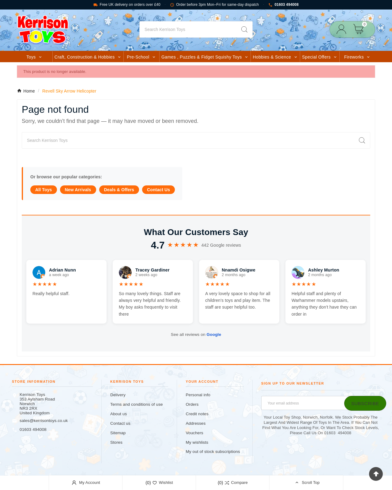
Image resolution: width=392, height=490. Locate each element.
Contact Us (158, 189)
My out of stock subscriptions (213, 451)
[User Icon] (343, 29)
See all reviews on (196, 334)
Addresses (195, 423)
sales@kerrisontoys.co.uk (44, 420)
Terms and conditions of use (136, 404)
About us (118, 414)
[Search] (188, 29)
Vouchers (194, 433)
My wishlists (197, 442)
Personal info (198, 395)
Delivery (118, 395)
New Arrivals (78, 189)
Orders (192, 404)
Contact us (120, 423)
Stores (116, 442)
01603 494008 (283, 4)
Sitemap (118, 433)
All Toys (43, 189)
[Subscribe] (365, 403)
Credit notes (197, 414)
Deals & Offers (119, 189)
